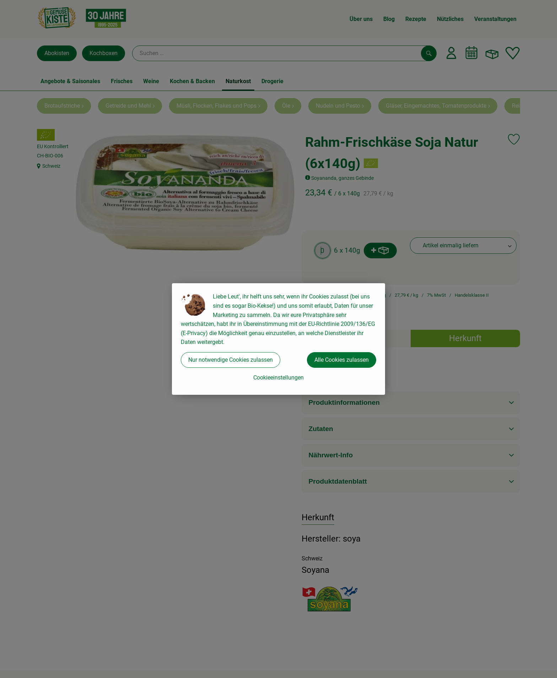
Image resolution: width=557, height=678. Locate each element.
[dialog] (278, 339)
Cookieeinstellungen (278, 377)
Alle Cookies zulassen (341, 359)
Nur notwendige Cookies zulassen (230, 359)
